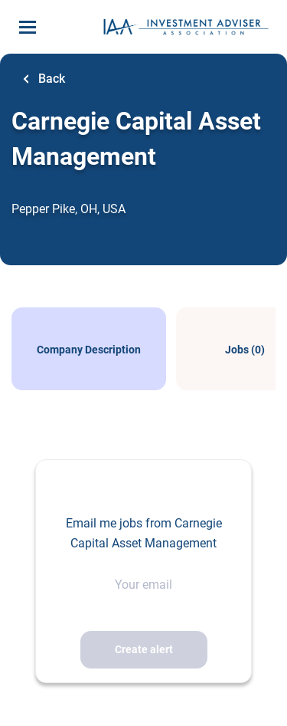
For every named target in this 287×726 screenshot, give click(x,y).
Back (50, 78)
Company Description (89, 349)
